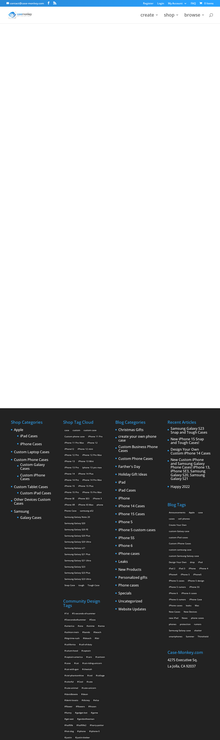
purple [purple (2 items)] (69, 645)
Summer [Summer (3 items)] (190, 488)
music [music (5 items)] (89, 626)
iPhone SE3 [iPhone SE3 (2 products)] (83, 350)
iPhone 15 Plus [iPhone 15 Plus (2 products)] (85, 338)
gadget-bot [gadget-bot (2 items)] (81, 564)
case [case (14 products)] (66, 282)
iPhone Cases (31, 296)
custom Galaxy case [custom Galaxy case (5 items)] (179, 383)
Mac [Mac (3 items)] (197, 457)
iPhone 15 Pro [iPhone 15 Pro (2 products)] (71, 344)
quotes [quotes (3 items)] (81, 645)
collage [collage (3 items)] (101, 527)
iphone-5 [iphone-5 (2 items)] (95, 583)
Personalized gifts (132, 430)
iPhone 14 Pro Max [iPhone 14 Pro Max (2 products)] (92, 332)
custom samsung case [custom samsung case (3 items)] (180, 401)
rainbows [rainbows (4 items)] (97, 651)
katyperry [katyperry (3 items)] (88, 595)
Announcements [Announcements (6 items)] (177, 364)
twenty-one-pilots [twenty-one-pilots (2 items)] (96, 676)
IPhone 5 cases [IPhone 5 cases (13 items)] (176, 432)
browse (192, 16)
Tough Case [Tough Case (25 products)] (93, 437)
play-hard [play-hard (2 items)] (91, 639)
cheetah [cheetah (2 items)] (88, 521)
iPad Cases (29, 288)
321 (135, 45)
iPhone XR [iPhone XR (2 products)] (69, 356)
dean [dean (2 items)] (85, 546)
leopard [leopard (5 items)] (70, 608)
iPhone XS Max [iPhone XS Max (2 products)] (85, 356)
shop (169, 16)
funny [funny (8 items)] (69, 564)
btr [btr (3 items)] (97, 490)
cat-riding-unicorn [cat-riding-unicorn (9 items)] (93, 515)
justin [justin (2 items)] (69, 589)
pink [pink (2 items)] (79, 639)
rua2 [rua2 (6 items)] (68, 664)
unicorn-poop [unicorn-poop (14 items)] (98, 701)
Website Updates (132, 462)
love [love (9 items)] (81, 608)
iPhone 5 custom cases (137, 382)
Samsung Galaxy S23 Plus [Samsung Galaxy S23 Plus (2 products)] (77, 425)
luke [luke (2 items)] (90, 608)
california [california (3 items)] (71, 496)
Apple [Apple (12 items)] (192, 364)
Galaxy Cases (30, 370)
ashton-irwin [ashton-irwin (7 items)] (72, 484)
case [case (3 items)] (200, 364)
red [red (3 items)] (67, 657)
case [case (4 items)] (68, 515)
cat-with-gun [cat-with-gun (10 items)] (72, 521)
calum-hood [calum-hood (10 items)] (72, 502)
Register (148, 3)
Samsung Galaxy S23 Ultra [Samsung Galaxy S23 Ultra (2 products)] (77, 431)
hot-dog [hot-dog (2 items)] (70, 583)
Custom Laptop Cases (31, 304)
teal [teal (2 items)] (68, 676)
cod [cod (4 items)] (90, 527)
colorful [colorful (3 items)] (70, 533)
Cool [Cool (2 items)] (81, 533)
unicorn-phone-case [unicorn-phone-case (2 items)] (76, 701)
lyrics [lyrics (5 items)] (89, 614)
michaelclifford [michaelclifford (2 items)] (73, 626)
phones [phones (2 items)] (172, 476)
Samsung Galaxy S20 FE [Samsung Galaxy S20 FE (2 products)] (76, 381)
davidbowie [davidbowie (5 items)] (72, 546)
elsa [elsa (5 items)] (97, 552)
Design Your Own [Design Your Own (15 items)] (177, 414)
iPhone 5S (126, 390)
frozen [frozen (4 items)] (93, 558)
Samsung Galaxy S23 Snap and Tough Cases (189, 283)
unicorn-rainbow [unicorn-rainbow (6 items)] (74, 707)
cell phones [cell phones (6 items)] (184, 370)
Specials (124, 446)
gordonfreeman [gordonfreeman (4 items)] (86, 571)
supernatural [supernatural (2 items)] (92, 670)
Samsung (21, 364)
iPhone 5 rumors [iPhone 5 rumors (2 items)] (177, 439)
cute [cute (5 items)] (90, 533)
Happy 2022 (180, 339)
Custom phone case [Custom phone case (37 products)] (74, 288)
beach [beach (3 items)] (98, 484)
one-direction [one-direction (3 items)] (95, 633)
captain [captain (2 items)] (87, 502)
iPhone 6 (125, 398)
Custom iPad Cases (35, 346)
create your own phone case (137, 291)
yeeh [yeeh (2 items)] (77, 713)
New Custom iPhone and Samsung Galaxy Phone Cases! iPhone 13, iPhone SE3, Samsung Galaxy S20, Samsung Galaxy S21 (190, 321)
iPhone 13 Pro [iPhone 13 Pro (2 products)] (71, 319)
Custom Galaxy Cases (32, 319)
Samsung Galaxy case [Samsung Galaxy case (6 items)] (180, 482)
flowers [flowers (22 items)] (81, 558)
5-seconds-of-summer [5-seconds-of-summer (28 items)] (84, 465)
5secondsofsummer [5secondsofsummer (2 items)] (76, 471)
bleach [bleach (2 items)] (87, 490)
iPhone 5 (125, 374)
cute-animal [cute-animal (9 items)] (72, 540)
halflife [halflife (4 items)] (69, 577)
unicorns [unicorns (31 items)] (92, 707)
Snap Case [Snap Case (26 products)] (69, 437)
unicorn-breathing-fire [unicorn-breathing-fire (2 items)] (90, 682)
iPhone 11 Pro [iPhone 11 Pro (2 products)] (95, 288)
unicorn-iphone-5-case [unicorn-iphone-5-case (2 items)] (77, 688)
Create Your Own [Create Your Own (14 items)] (177, 377)
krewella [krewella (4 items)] (70, 602)
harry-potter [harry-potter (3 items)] (97, 577)
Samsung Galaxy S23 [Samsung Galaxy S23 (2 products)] (74, 418)
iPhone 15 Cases (131, 366)
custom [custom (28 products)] (76, 282)
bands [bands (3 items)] (87, 484)
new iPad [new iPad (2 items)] (173, 470)
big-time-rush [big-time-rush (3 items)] (72, 490)
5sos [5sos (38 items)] (93, 471)
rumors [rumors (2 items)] (197, 476)
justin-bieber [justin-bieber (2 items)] (83, 589)
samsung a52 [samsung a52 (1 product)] (86, 363)
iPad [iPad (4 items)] (200, 414)
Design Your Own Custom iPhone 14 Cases (191, 303)
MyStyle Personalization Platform (115, 733)
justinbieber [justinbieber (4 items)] (72, 595)
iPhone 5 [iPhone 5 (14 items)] (185, 426)
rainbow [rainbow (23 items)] (94, 645)
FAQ (193, 3)
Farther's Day (129, 319)
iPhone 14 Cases (131, 358)
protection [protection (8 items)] (185, 476)
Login (160, 3)
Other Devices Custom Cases (32, 354)
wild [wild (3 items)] (68, 713)
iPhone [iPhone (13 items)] (192, 420)
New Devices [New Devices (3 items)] (190, 463)
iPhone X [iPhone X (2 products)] (97, 350)
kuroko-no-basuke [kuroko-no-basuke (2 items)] (89, 602)
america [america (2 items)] (70, 478)
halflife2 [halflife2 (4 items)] (82, 577)
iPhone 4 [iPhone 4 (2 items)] (203, 420)
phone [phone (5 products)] (100, 356)
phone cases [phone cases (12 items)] (197, 470)
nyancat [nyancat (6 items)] (70, 633)
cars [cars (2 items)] (90, 509)
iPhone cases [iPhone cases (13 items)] (175, 457)
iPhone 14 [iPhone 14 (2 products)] (69, 325)
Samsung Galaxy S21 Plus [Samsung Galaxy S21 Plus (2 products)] (77, 406)
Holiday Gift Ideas (132, 327)
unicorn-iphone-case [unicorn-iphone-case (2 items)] (76, 695)
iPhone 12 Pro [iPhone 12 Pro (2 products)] (71, 307)
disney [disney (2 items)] (86, 552)
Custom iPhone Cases (32, 329)
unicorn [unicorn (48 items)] (70, 682)
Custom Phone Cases (31, 312)
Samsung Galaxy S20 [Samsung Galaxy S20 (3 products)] (74, 375)
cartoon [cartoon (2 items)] (101, 509)
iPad (121, 335)
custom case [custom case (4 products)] (90, 282)
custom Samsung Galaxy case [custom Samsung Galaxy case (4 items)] (184, 408)
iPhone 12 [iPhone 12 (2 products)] (92, 294)
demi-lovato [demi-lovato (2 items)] (72, 552)
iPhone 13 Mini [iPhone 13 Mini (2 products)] (86, 313)
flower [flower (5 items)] (69, 558)
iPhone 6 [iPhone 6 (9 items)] (173, 445)
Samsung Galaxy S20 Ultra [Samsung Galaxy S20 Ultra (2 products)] (77, 394)
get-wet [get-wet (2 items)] (70, 571)
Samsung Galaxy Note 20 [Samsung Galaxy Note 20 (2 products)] (77, 369)
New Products (129, 422)
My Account (175, 3)
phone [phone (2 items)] (69, 639)
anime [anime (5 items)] (91, 478)
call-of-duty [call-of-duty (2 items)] (86, 496)
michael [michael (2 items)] (70, 620)
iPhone (124, 351)
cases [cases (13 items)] (172, 370)
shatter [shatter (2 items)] (198, 482)
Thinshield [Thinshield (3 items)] (203, 488)
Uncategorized (130, 454)
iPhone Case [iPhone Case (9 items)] (195, 451)
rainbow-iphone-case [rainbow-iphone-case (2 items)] (76, 651)
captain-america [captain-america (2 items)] (74, 509)
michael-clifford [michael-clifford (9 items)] (87, 620)
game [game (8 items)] (95, 564)
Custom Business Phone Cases (138, 301)
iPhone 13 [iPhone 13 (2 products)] (69, 313)
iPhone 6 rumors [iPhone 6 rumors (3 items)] (177, 451)
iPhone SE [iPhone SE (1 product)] (69, 350)
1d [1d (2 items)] (67, 465)
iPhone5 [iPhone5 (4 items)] (197, 426)
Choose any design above (81, 195)
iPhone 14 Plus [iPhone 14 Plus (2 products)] (85, 325)
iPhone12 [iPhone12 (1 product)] (69, 301)
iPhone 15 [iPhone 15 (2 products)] (69, 338)
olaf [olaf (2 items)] (81, 633)
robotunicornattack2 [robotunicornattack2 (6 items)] (85, 657)
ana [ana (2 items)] (81, 478)
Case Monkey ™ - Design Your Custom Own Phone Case (46, 733)
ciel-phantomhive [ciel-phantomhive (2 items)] (75, 527)
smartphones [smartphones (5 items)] (175, 488)
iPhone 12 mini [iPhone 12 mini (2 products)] (85, 301)
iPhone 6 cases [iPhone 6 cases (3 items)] (189, 445)
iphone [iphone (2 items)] (82, 583)
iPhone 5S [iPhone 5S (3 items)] (194, 439)
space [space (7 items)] (69, 670)
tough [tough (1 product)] (81, 437)
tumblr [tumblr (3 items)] (78, 676)
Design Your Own (110, 227)
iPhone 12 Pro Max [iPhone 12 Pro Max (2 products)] (92, 307)
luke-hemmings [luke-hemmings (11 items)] (74, 614)
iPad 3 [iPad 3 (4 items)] (182, 420)
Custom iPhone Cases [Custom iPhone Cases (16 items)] (180, 395)
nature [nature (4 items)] (100, 626)
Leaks (123, 414)
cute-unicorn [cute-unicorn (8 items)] (89, 540)
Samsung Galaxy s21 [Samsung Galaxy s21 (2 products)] (74, 400)
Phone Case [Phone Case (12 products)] (70, 363)
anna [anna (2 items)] (102, 478)
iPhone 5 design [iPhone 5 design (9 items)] (196, 432)
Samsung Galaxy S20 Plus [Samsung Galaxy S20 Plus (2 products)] (77, 387)
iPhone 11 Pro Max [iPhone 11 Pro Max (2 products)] (74, 294)
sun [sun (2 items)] (79, 670)
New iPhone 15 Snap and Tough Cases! (187, 293)
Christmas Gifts (131, 282)
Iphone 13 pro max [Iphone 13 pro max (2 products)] (92, 319)
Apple (18, 282)
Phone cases (128, 438)
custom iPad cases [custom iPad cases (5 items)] (178, 389)
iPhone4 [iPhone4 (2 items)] (173, 426)
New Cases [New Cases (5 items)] (174, 463)
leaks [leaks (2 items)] (188, 457)
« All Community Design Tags (105, 45)
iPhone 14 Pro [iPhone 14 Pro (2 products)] (71, 332)
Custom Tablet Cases (31, 339)
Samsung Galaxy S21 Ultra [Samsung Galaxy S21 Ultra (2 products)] (77, 412)
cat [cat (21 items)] (77, 515)
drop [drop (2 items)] (192, 414)
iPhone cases (129, 406)
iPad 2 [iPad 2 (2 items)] (172, 420)
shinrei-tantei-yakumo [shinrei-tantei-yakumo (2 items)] (87, 664)
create (147, 16)
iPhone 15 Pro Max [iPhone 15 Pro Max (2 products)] (92, 344)
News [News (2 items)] (185, 470)
